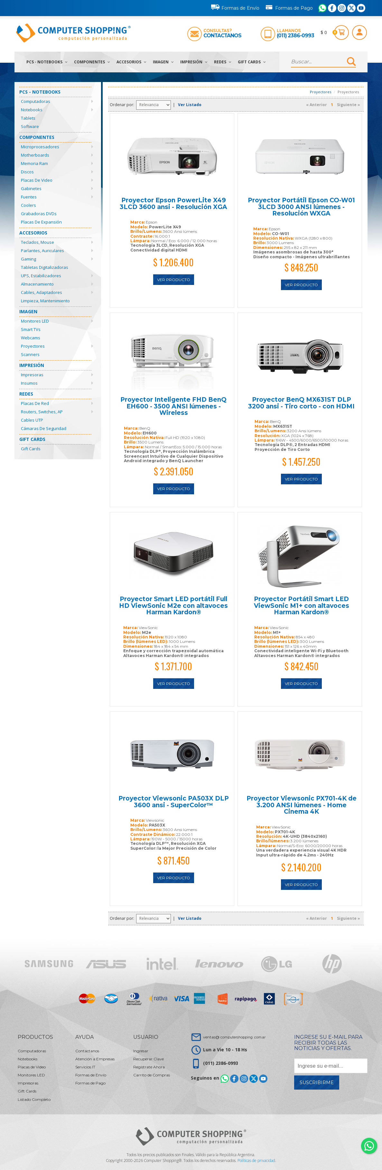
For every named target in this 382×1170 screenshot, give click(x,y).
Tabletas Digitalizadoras (44, 267)
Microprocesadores (40, 147)
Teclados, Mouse (37, 242)
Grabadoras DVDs (39, 213)
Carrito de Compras (151, 1075)
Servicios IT (85, 1067)
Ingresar (140, 1050)
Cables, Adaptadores (41, 292)
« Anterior (316, 104)
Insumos (29, 383)
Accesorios (131, 62)
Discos (27, 172)
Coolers (28, 205)
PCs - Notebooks (47, 62)
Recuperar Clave (148, 1058)
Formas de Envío (235, 7)
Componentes (92, 62)
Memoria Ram (34, 163)
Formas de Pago (289, 7)
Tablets (28, 118)
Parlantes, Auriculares (42, 250)
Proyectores (33, 346)
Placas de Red (35, 403)
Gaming (28, 259)
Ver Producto (173, 279)
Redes (222, 62)
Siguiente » (348, 104)
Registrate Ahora (149, 1067)
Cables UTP (32, 420)
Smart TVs (31, 329)
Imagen (163, 62)
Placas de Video (36, 180)
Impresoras (32, 375)
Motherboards (35, 155)
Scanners (30, 354)
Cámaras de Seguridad (43, 428)
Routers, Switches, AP (42, 412)
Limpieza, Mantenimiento (45, 301)
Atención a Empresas (95, 1058)
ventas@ (234, 1037)
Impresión (194, 62)
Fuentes (29, 197)
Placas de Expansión (41, 222)
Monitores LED (35, 321)
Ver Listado (189, 104)
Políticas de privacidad (256, 1160)
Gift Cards (252, 62)
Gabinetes (31, 188)
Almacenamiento (37, 284)
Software (30, 126)
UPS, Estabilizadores (41, 276)
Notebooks (31, 110)
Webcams (30, 338)
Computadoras (35, 101)
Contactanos (222, 35)
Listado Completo (34, 1099)
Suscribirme (317, 1082)
